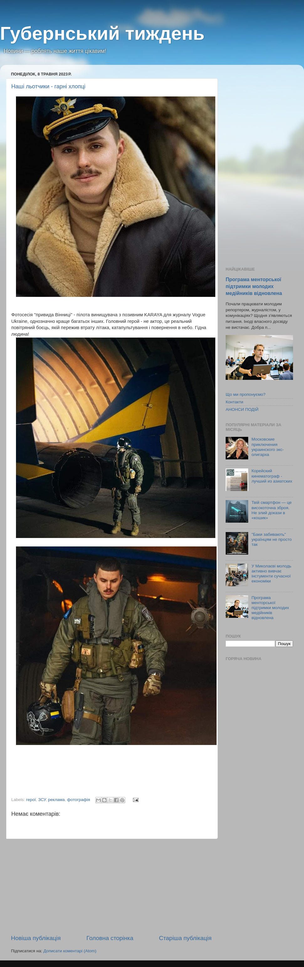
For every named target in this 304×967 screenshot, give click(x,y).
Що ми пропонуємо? (245, 394)
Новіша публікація (36, 938)
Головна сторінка (110, 938)
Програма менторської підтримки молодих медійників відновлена (254, 286)
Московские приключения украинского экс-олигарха (267, 447)
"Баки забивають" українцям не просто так (271, 539)
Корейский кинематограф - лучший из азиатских (271, 475)
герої (31, 799)
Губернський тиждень (102, 33)
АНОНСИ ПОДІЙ (242, 409)
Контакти (234, 402)
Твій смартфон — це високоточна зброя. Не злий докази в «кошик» (271, 510)
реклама (56, 799)
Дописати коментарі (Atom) (69, 951)
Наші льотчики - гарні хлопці (48, 86)
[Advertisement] (111, 886)
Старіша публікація (185, 938)
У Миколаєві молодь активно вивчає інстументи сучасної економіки (271, 574)
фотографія (78, 799)
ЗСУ (42, 799)
